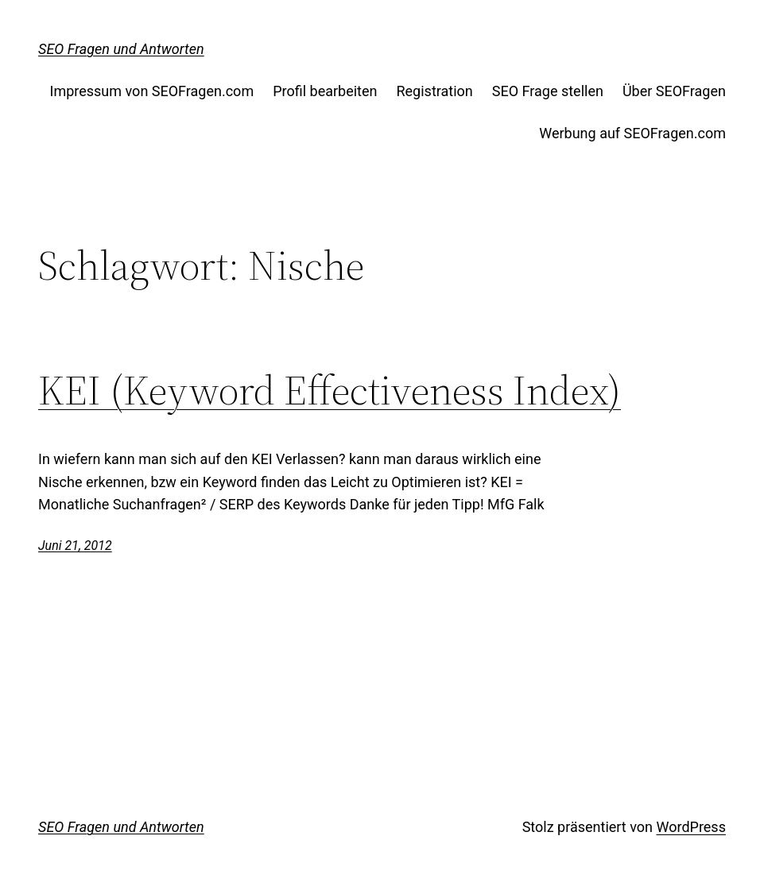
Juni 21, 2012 (75, 545)
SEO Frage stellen (547, 91)
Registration (434, 91)
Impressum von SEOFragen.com (152, 91)
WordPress (690, 826)
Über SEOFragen (674, 91)
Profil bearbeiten (325, 91)
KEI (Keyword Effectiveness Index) (329, 390)
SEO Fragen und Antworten (121, 49)
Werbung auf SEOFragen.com (632, 133)
